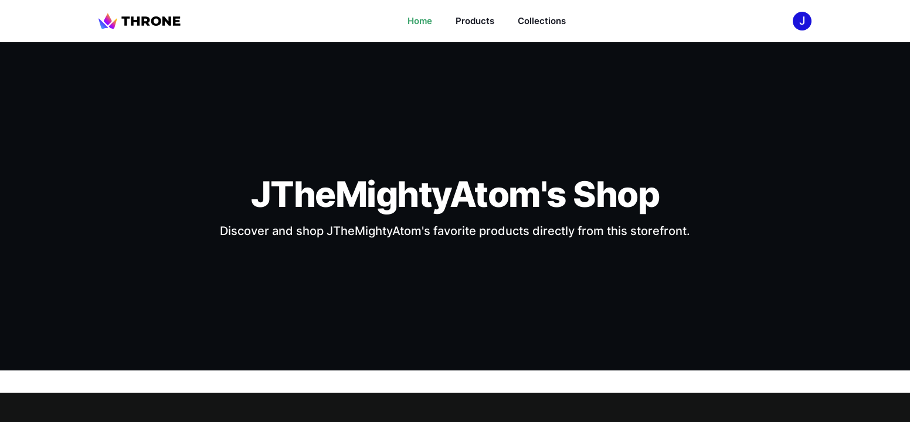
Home (420, 20)
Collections (542, 20)
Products (475, 20)
